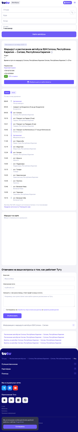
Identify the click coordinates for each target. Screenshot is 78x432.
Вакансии (4, 408)
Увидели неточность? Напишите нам (17, 207)
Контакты (4, 411)
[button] (4, 388)
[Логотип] (6, 2)
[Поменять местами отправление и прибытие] (72, 12)
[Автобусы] (15, 2)
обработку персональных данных (30, 310)
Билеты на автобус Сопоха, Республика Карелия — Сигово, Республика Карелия (32, 340)
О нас (3, 406)
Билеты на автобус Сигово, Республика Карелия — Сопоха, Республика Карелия (32, 343)
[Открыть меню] (75, 2)
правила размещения (51, 310)
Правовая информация (9, 413)
